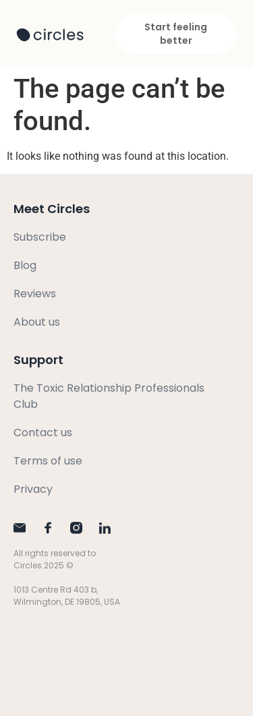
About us (36, 322)
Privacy (33, 489)
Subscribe (39, 237)
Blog (24, 265)
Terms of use (47, 461)
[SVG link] (50, 35)
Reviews (34, 293)
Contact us (42, 432)
